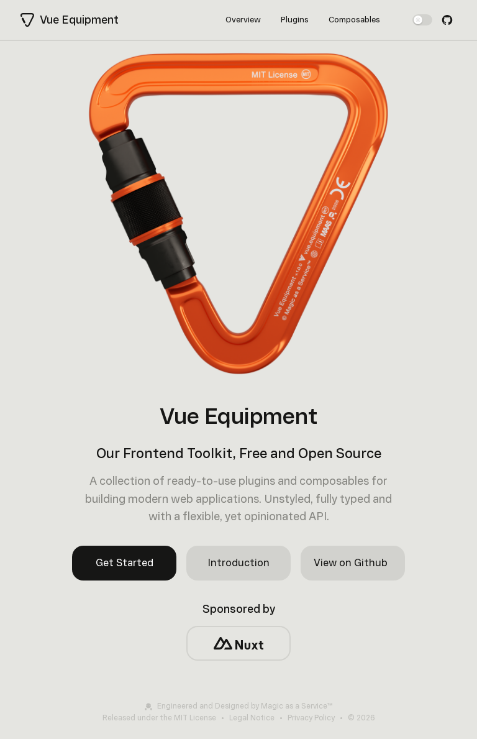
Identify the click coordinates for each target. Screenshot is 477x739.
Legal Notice (252, 718)
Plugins (295, 19)
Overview (243, 19)
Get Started (124, 563)
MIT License (195, 718)
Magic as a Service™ (297, 706)
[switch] (422, 19)
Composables (354, 19)
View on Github (351, 563)
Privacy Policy (311, 718)
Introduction (239, 563)
